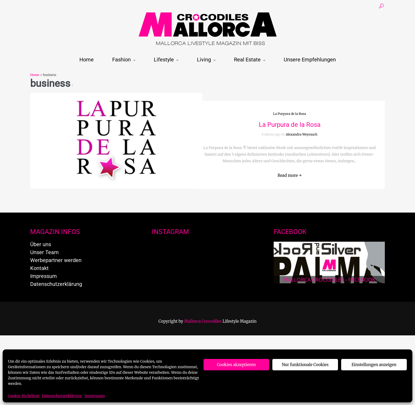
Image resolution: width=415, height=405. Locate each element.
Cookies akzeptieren (236, 364)
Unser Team (44, 252)
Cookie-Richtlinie (23, 395)
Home (86, 59)
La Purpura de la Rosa (289, 114)
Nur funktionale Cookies (305, 364)
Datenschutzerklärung (62, 395)
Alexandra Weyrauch (302, 134)
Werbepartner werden (56, 260)
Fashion (121, 59)
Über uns (40, 244)
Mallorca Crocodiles (203, 321)
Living (204, 59)
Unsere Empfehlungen (310, 59)
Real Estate (247, 59)
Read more (290, 175)
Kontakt (39, 268)
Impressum (94, 395)
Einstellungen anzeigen (373, 364)
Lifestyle (164, 59)
